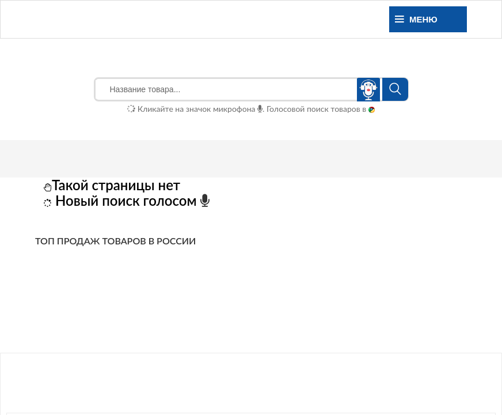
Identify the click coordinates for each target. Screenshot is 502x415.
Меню (416, 19)
